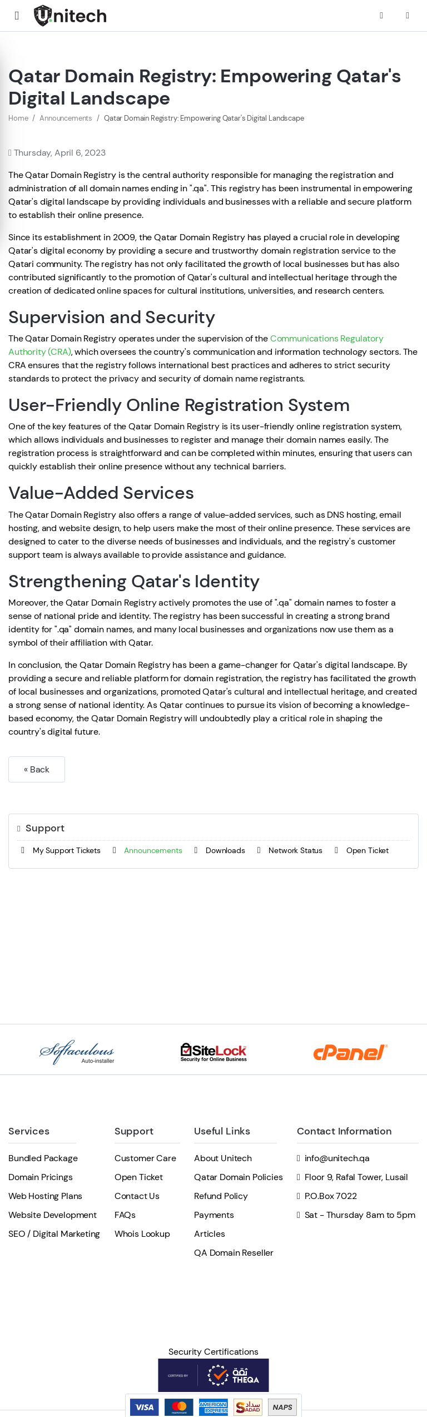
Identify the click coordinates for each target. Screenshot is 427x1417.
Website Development (52, 1215)
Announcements (65, 118)
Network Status (288, 850)
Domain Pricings (40, 1177)
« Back (36, 769)
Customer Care (145, 1158)
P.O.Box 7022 (331, 1196)
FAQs (125, 1215)
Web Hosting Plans (45, 1196)
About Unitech (223, 1158)
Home (18, 118)
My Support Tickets (59, 850)
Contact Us (137, 1196)
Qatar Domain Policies (238, 1177)
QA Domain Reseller (234, 1253)
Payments (214, 1215)
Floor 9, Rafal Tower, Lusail (357, 1177)
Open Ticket (360, 850)
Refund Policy (221, 1196)
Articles (209, 1234)
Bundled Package (43, 1158)
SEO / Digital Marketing (54, 1234)
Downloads (217, 850)
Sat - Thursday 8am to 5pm (360, 1215)
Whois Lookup (142, 1234)
